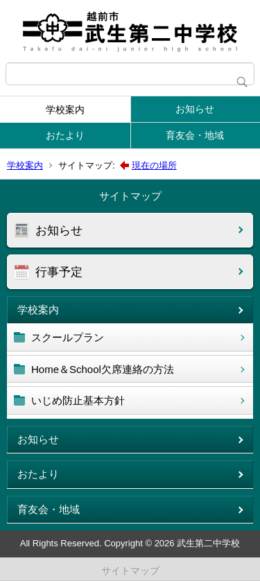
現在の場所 (154, 165)
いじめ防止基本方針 (78, 400)
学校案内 (65, 109)
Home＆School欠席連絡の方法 (102, 369)
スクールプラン (67, 337)
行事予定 (59, 272)
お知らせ (194, 108)
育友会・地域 (195, 135)
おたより (65, 135)
